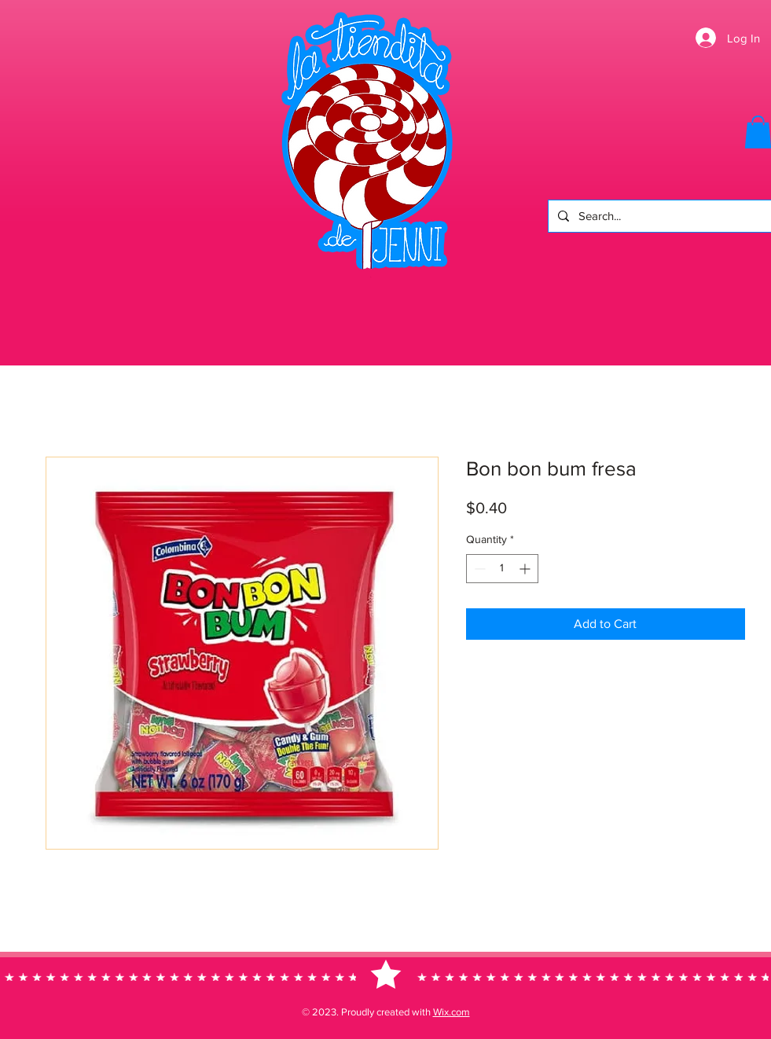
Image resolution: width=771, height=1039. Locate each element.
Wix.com (451, 1012)
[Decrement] (478, 568)
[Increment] (526, 568)
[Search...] (658, 216)
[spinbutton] (502, 568)
